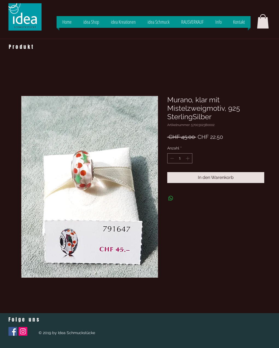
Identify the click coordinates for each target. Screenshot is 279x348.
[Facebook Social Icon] (12, 331)
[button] (263, 21)
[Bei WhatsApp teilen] (171, 198)
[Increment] (188, 158)
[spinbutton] (180, 158)
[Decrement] (171, 158)
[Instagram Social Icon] (23, 331)
